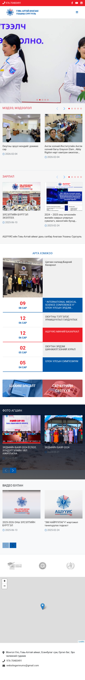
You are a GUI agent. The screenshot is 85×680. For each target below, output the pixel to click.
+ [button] (4, 581)
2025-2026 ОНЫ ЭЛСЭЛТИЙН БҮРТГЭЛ (18, 524)
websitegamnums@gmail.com (20, 665)
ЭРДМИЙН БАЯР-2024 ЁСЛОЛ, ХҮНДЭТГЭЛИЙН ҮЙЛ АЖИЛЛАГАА (19, 450)
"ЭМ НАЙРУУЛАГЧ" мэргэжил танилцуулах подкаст (61, 524)
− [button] (4, 586)
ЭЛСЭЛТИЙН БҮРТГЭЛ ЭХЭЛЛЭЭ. (15, 216)
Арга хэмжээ (42, 253)
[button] (77, 61)
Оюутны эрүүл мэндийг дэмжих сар (20, 148)
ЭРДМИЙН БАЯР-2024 (57, 447)
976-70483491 (11, 3)
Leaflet (81, 642)
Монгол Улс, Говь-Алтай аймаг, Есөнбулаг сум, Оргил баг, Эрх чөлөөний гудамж (38, 654)
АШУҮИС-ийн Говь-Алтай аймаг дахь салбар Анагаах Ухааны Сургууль (42, 236)
